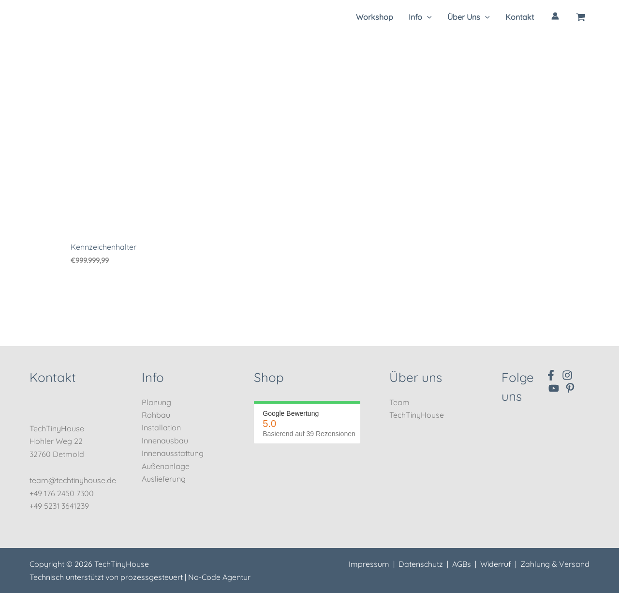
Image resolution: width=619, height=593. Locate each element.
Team (399, 402)
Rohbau (156, 415)
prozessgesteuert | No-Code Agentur (185, 577)
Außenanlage (166, 466)
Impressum (369, 564)
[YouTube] (553, 388)
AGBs (461, 564)
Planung (156, 402)
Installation (161, 427)
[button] (420, 17)
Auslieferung (164, 479)
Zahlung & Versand (555, 564)
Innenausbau (165, 440)
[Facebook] (550, 375)
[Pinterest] (570, 388)
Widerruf (495, 564)
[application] (427, 17)
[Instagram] (567, 375)
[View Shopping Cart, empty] (581, 17)
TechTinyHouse (416, 415)
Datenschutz (420, 564)
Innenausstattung (173, 453)
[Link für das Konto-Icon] (555, 16)
